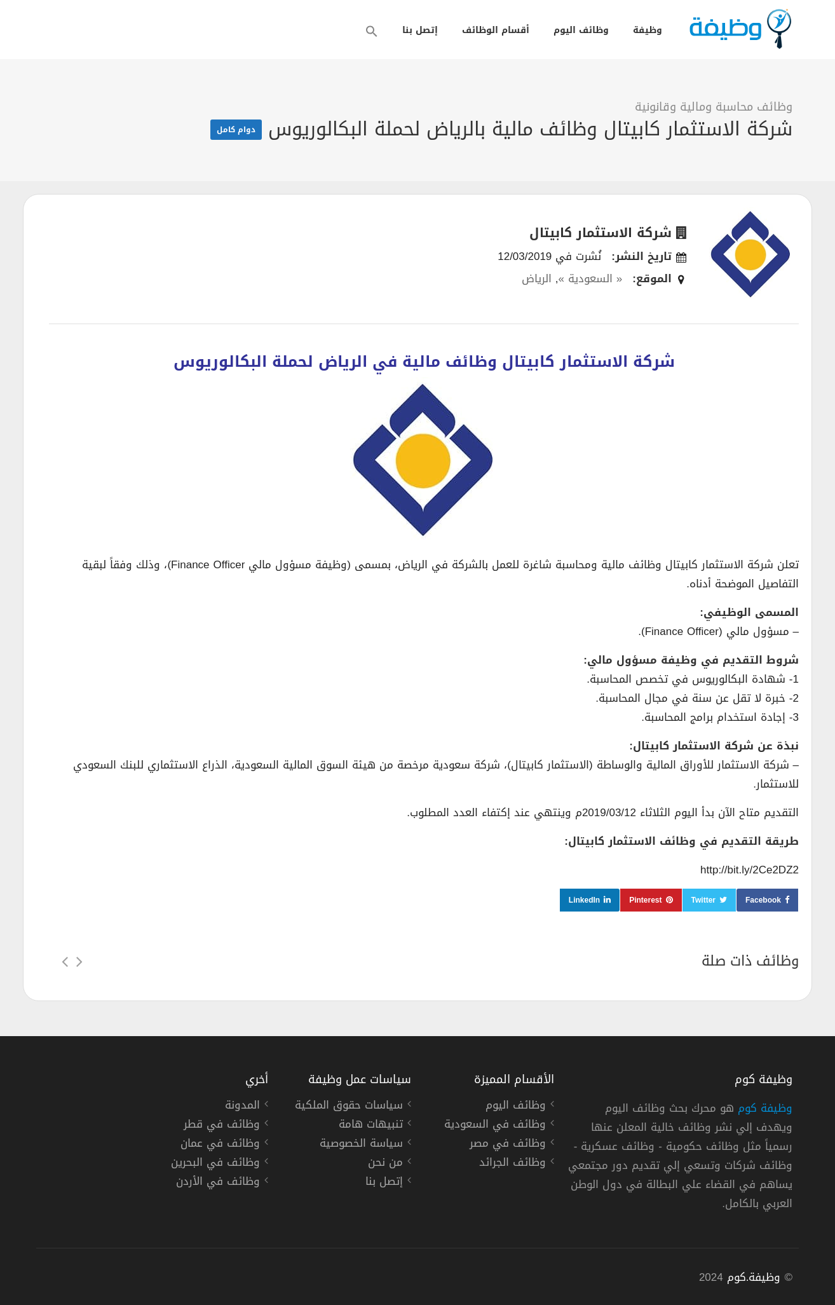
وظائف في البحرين (215, 1164)
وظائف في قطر (222, 1125)
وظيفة (647, 30)
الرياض (537, 278)
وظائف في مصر (508, 1145)
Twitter (703, 900)
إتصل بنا (420, 30)
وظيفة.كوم (754, 1277)
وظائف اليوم (581, 30)
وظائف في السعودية (495, 1125)
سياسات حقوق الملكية (349, 1106)
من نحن (385, 1164)
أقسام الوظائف (495, 30)
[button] (371, 31)
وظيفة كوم (765, 1108)
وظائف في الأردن (218, 1183)
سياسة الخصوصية (361, 1145)
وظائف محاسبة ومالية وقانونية (713, 107)
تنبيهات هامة (371, 1125)
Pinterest (645, 900)
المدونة (242, 1106)
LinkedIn (584, 900)
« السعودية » (590, 278)
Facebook (763, 900)
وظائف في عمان (220, 1145)
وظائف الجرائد (512, 1164)
